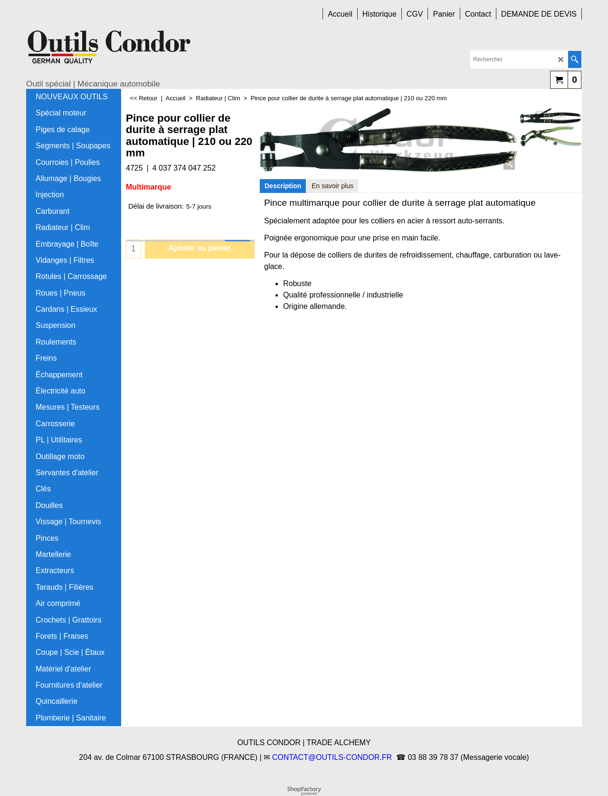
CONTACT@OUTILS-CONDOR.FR (332, 757)
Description (283, 186)
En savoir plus (332, 186)
